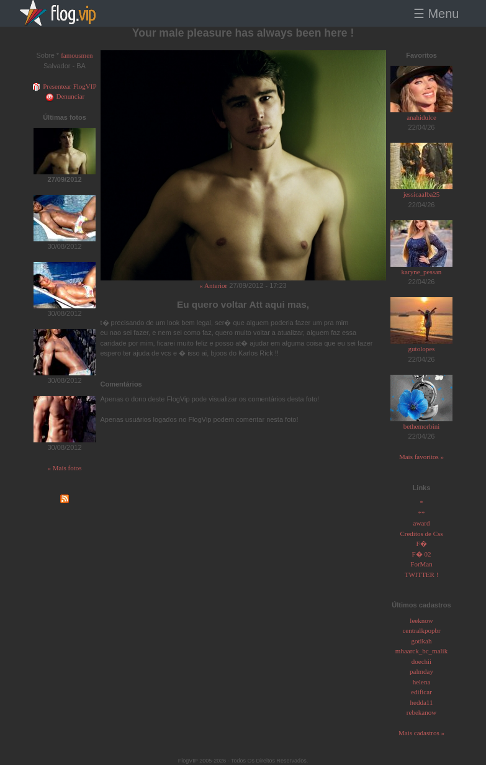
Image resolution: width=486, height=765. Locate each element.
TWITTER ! (422, 574)
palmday (421, 671)
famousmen (76, 55)
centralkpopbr (421, 630)
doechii (421, 661)
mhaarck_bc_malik (421, 651)
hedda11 (421, 702)
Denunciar (65, 96)
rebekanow (421, 712)
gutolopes (421, 348)
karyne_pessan (422, 271)
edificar (421, 692)
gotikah (422, 641)
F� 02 (421, 554)
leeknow (421, 620)
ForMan (421, 564)
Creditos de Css (421, 533)
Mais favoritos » (421, 456)
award (421, 523)
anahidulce (421, 117)
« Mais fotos (65, 468)
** (421, 513)
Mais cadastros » (421, 732)
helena (422, 682)
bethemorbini (421, 426)
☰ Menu (436, 13)
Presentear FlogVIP (64, 86)
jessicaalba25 (421, 194)
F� (421, 543)
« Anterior (213, 285)
